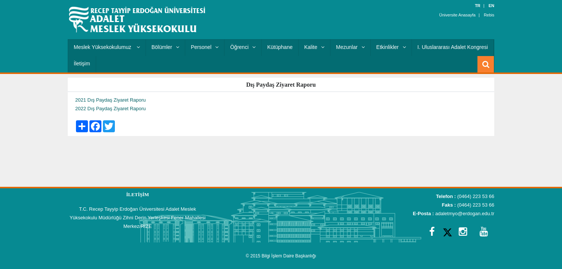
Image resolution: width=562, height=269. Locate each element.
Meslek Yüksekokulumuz (107, 47)
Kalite (314, 47)
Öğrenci (243, 47)
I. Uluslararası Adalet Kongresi (453, 47)
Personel (205, 47)
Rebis (489, 15)
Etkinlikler (391, 47)
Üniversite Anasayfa (457, 15)
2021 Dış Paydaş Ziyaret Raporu (110, 100)
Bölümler (165, 47)
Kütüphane (280, 47)
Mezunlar (350, 47)
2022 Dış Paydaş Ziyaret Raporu (110, 108)
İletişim (82, 64)
